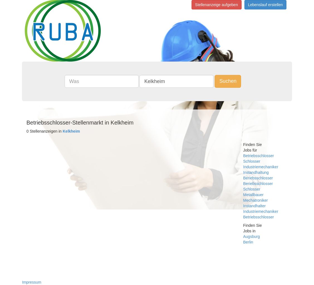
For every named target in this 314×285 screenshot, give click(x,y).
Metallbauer (253, 195)
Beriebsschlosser (258, 178)
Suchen (227, 81)
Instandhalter (254, 206)
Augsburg (251, 236)
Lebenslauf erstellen (265, 5)
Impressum (31, 282)
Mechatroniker (255, 200)
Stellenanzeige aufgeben (216, 5)
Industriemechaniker (260, 167)
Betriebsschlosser (258, 156)
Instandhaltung (256, 172)
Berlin (248, 242)
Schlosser (251, 161)
